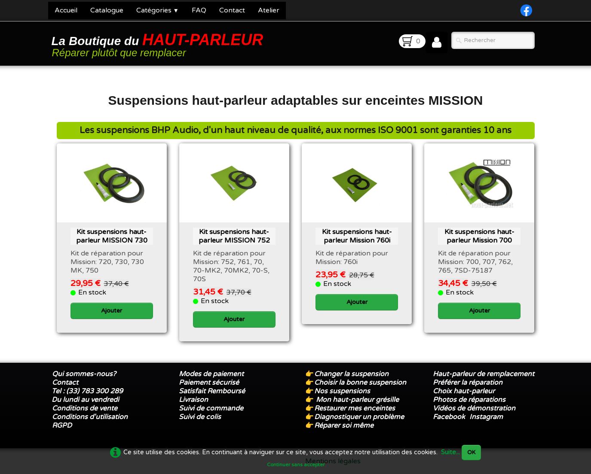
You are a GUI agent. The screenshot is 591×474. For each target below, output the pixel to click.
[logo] (159, 44)
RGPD (62, 425)
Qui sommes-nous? (84, 374)
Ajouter (111, 310)
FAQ (199, 10)
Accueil (66, 10)
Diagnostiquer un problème (359, 417)
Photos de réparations (469, 399)
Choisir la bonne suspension (360, 382)
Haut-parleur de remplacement (483, 374)
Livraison (193, 399)
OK (471, 452)
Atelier (268, 10)
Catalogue (106, 10)
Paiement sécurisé (209, 382)
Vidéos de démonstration (474, 408)
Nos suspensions (342, 391)
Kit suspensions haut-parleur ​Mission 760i (357, 236)
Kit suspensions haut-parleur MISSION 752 (234, 236)
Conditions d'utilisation (90, 417)
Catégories (157, 10)
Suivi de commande (211, 408)
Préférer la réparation (467, 382)
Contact (232, 10)
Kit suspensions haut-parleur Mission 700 (479, 236)
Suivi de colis (200, 417)
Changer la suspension (351, 374)
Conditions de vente (84, 408)
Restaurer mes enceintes (354, 408)
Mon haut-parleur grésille (357, 399)
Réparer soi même (344, 425)
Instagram (486, 417)
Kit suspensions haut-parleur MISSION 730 (111, 236)
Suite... (450, 452)
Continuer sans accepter (296, 465)
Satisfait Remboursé (212, 391)
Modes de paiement (211, 374)
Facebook (449, 417)
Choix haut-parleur (464, 391)
